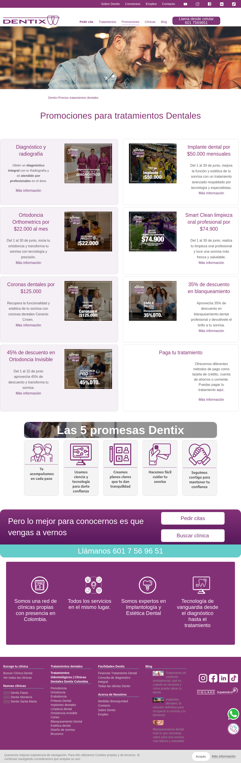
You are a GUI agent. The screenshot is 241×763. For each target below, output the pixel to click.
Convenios (132, 4)
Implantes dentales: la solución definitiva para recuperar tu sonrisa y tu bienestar (169, 707)
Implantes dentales (63, 705)
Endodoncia (59, 696)
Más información (28, 190)
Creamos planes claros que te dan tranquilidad (120, 479)
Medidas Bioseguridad (113, 701)
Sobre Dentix (110, 4)
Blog (164, 22)
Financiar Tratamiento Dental (117, 673)
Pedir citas (193, 518)
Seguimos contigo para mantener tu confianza (199, 479)
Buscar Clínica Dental (17, 673)
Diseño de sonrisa (63, 729)
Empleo (151, 4)
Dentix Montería (17, 697)
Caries (55, 717)
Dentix (52, 97)
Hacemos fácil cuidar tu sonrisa (160, 477)
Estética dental (61, 725)
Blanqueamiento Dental (66, 721)
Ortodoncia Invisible (64, 713)
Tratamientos (107, 22)
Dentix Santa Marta (20, 701)
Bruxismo (57, 734)
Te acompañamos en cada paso (41, 474)
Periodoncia (59, 688)
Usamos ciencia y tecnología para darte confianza (81, 481)
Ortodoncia (58, 692)
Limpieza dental (61, 709)
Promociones (130, 22)
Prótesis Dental (61, 700)
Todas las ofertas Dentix (114, 686)
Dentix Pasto (15, 692)
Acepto (201, 756)
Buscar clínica (193, 535)
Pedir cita (86, 22)
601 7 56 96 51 (120, 551)
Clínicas (150, 22)
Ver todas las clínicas (17, 677)
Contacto (168, 4)
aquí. (220, 390)
